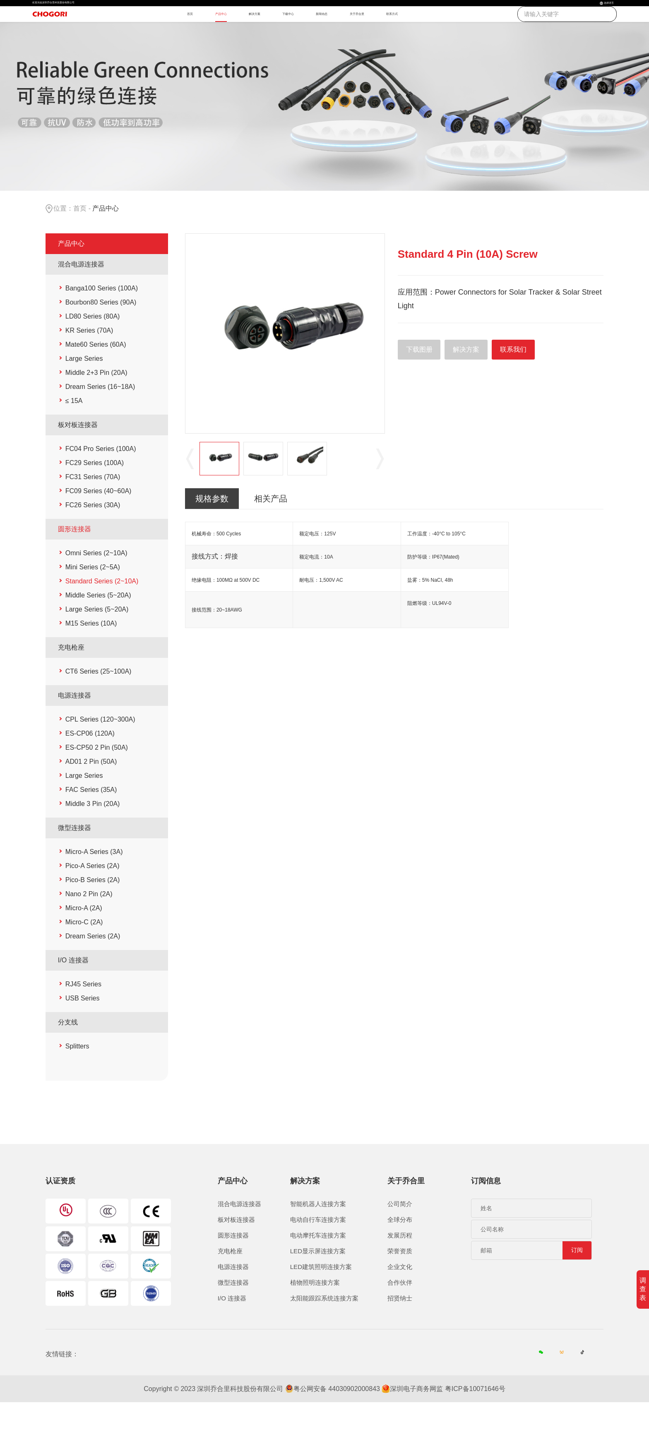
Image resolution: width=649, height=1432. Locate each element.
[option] (285, 362)
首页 (162, 32)
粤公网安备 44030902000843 (336, 1418)
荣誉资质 (399, 1279)
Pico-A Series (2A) (92, 894)
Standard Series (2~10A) (102, 609)
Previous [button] (190, 487)
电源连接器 (74, 723)
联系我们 (513, 377)
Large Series (84, 387)
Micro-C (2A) (84, 950)
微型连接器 (74, 856)
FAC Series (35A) (91, 818)
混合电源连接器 (81, 292)
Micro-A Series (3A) (94, 880)
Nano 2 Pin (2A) (89, 922)
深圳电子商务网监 (416, 1418)
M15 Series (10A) (91, 651)
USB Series (82, 1026)
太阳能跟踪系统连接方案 (324, 1327)
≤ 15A (74, 429)
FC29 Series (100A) (94, 491)
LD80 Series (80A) (92, 344)
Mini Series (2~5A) (92, 595)
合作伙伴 (399, 1311)
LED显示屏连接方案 (318, 1279)
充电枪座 (71, 675)
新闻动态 (356, 32)
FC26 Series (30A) (92, 533)
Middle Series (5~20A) (98, 623)
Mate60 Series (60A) (95, 373)
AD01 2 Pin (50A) (91, 790)
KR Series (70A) (89, 358)
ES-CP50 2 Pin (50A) (96, 776)
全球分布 (399, 1248)
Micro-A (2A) (83, 936)
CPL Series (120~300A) (100, 747)
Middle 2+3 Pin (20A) (96, 401)
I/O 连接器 (73, 988)
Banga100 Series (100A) (101, 316)
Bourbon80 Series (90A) (101, 330)
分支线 (68, 1050)
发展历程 (399, 1264)
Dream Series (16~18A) (100, 415)
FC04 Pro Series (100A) (100, 477)
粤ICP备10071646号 (475, 1418)
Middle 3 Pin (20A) (92, 832)
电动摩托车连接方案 (318, 1264)
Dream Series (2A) (92, 964)
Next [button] (380, 487)
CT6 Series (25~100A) (98, 699)
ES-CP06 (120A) (90, 761)
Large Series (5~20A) (97, 637)
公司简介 (399, 1232)
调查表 (642, 1289)
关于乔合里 (409, 32)
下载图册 (419, 377)
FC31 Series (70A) (92, 505)
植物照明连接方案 (315, 1311)
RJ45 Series (83, 1012)
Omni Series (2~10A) (96, 581)
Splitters (77, 1074)
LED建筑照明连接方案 (321, 1295)
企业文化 (399, 1295)
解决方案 (255, 32)
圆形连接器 (74, 557)
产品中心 (205, 32)
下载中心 (306, 32)
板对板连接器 (78, 453)
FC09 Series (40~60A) (98, 519)
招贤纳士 (399, 1327)
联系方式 (463, 32)
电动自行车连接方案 (318, 1248)
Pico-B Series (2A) (92, 908)
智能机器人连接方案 (318, 1232)
